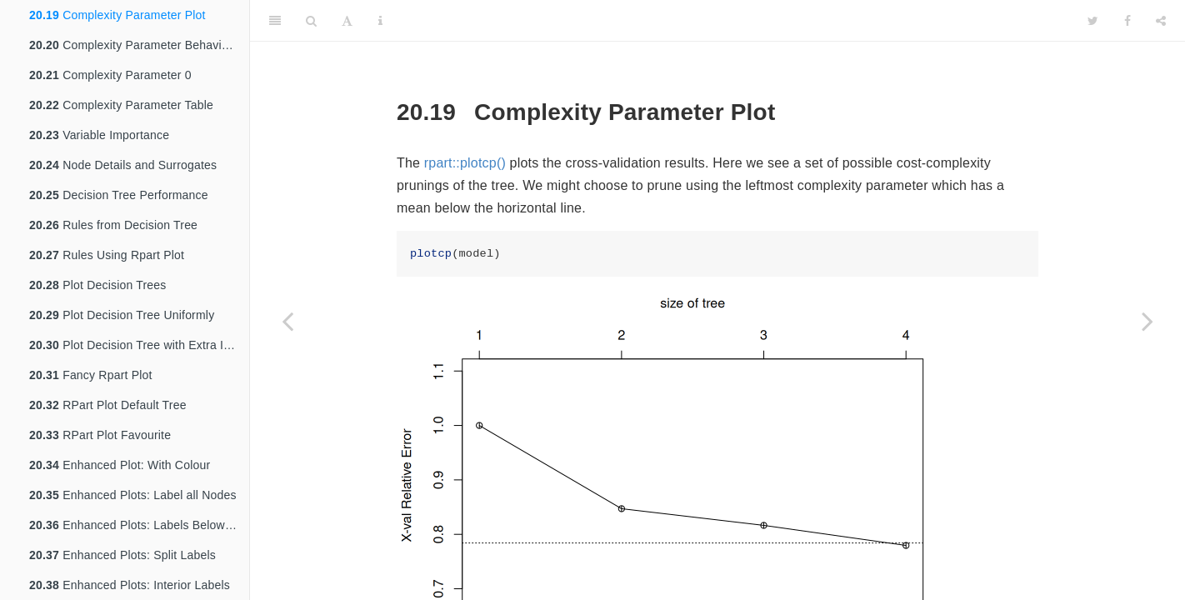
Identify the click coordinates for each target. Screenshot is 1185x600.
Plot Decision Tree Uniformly (121, 315)
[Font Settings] (347, 21)
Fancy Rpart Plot (90, 375)
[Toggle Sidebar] (275, 21)
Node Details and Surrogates (123, 165)
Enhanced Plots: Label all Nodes (133, 495)
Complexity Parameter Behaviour (134, 45)
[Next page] (1147, 321)
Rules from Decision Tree (113, 225)
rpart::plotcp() (465, 163)
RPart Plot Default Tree (108, 405)
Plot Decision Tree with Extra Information (139, 345)
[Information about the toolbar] (380, 21)
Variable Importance (99, 135)
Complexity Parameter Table (121, 105)
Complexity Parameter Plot (117, 15)
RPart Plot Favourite (100, 435)
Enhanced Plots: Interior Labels (129, 585)
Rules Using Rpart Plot (106, 255)
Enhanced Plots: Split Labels (122, 555)
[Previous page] (287, 321)
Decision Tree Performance (118, 195)
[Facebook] (1127, 21)
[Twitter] (1093, 21)
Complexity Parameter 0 (110, 75)
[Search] (311, 21)
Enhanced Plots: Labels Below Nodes (139, 525)
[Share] (1160, 21)
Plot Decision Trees (98, 285)
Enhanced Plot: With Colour (119, 465)
